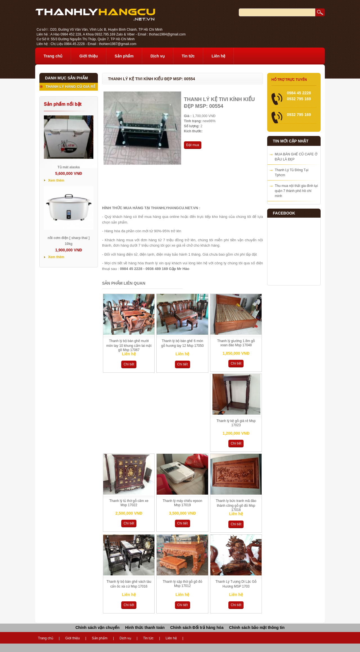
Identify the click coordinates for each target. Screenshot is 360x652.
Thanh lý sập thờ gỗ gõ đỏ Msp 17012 (182, 584)
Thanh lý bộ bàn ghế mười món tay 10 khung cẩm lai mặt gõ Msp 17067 (129, 345)
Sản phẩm (124, 56)
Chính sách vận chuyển (97, 627)
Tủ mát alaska (68, 167)
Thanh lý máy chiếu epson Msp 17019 (182, 503)
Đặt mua (192, 145)
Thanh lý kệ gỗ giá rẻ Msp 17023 (236, 423)
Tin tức (188, 56)
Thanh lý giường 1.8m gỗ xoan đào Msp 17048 (236, 343)
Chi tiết (128, 364)
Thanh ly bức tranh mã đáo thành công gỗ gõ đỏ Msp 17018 (236, 505)
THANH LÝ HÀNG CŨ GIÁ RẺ (70, 86)
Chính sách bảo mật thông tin (257, 627)
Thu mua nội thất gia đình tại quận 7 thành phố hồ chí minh (296, 191)
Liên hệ (218, 56)
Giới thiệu (88, 56)
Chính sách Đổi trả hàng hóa (196, 627)
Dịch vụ (157, 56)
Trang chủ (53, 56)
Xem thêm (56, 180)
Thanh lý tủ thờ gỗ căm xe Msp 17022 (128, 503)
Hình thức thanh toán (145, 627)
